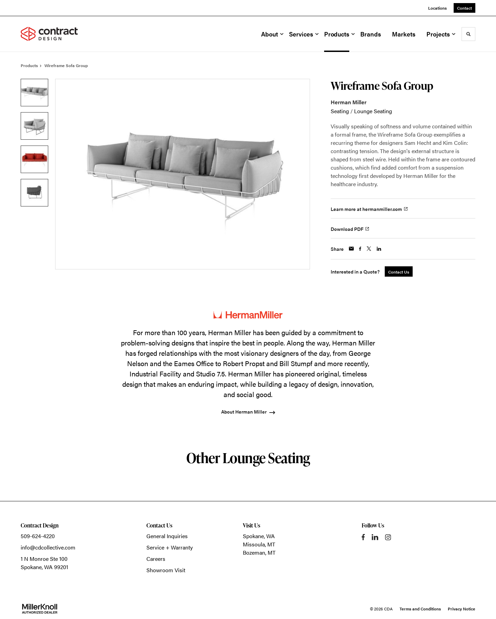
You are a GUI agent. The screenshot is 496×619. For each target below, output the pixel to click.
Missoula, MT (259, 544)
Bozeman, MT (259, 552)
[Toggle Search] (468, 34)
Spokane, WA (259, 536)
